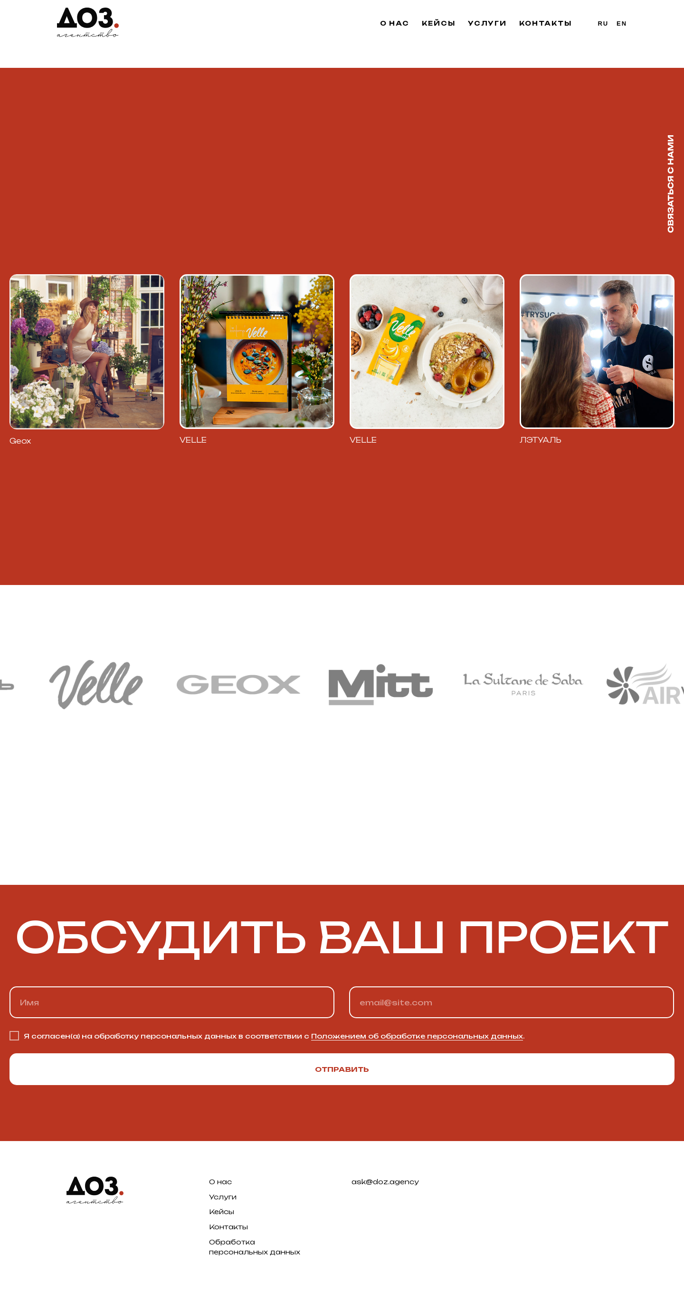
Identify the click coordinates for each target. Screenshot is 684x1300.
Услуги (487, 23)
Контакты (545, 23)
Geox (20, 441)
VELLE (363, 440)
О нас (395, 23)
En (622, 23)
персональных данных (254, 1252)
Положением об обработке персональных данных (417, 1036)
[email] (511, 1002)
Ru (603, 23)
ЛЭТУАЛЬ (540, 440)
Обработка (232, 1242)
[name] (172, 1002)
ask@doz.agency (385, 1182)
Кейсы (439, 23)
